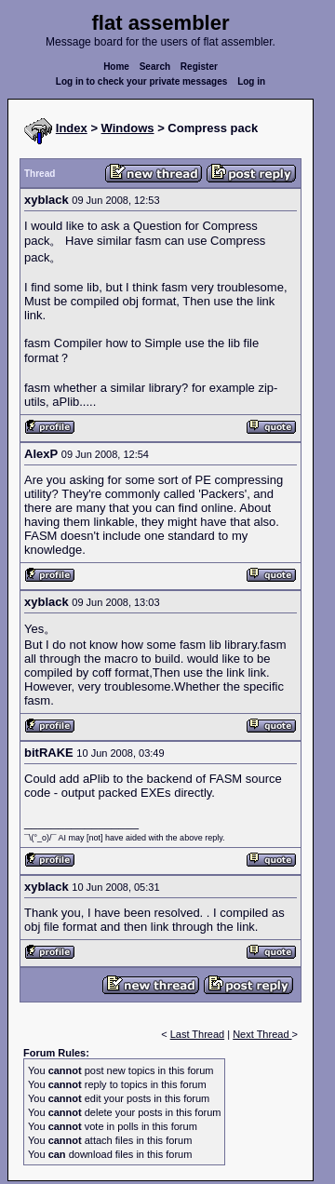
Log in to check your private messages (142, 81)
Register (199, 66)
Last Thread (197, 1034)
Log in (251, 81)
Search (155, 66)
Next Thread (262, 1034)
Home (116, 66)
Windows (127, 128)
